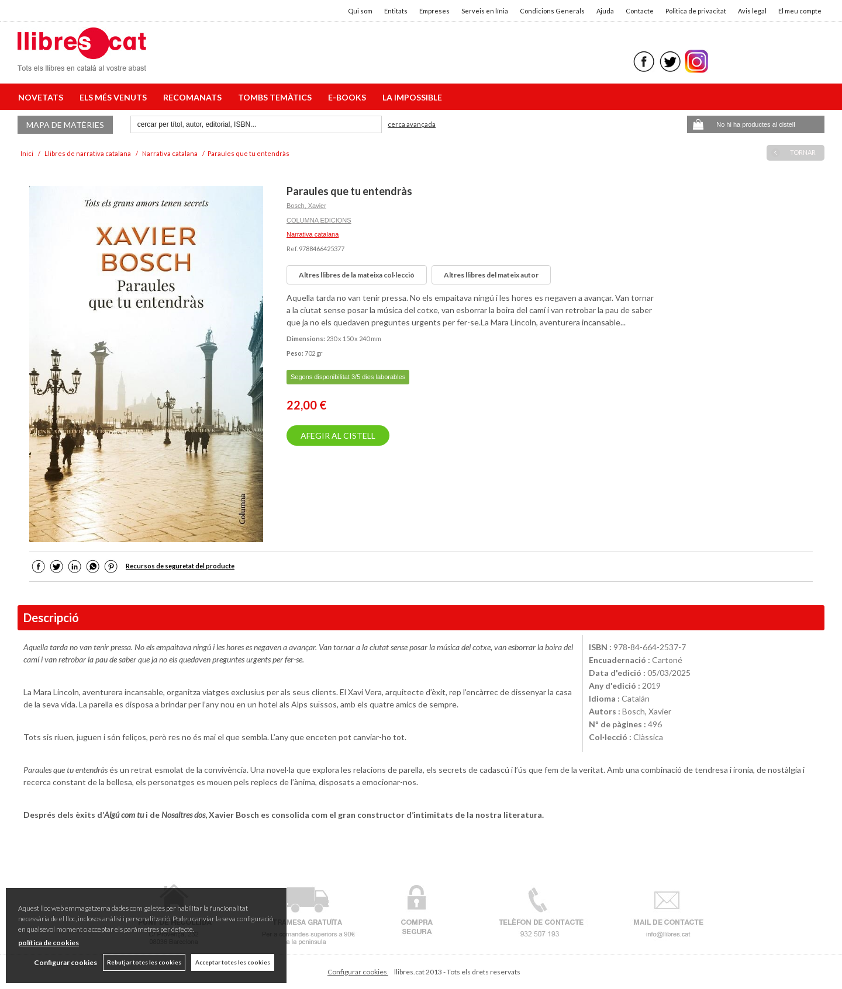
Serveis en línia (484, 11)
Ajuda (605, 11)
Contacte (640, 11)
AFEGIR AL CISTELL (338, 435)
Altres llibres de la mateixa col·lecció (357, 274)
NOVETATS (42, 97)
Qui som (360, 11)
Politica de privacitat (695, 11)
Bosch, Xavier (306, 205)
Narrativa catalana (313, 234)
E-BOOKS (349, 97)
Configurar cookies (357, 971)
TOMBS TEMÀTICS (276, 97)
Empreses (434, 11)
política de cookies (48, 942)
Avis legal (752, 11)
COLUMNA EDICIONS (319, 220)
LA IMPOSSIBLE (412, 97)
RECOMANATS (194, 97)
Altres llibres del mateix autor (491, 274)
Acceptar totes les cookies (232, 962)
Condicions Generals (552, 11)
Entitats (396, 11)
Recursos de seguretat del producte (180, 566)
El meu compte (800, 11)
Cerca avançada (412, 124)
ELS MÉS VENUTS (115, 97)
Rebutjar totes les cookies (144, 962)
